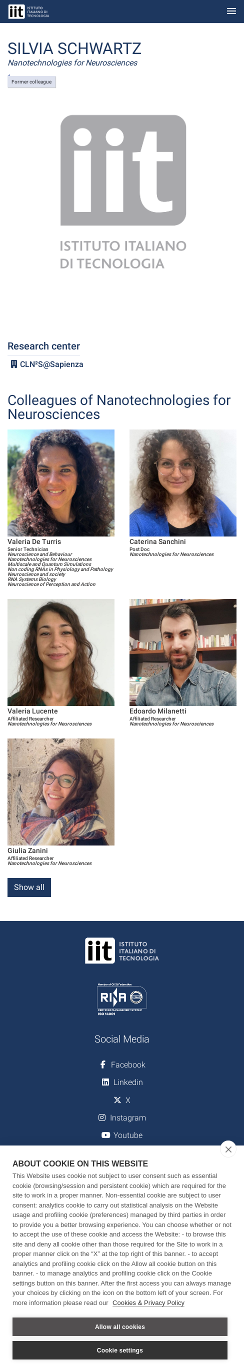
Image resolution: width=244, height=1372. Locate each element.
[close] (228, 1149)
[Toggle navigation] (231, 11)
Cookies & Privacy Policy (148, 1302)
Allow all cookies (120, 1327)
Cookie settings (120, 1350)
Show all (29, 887)
